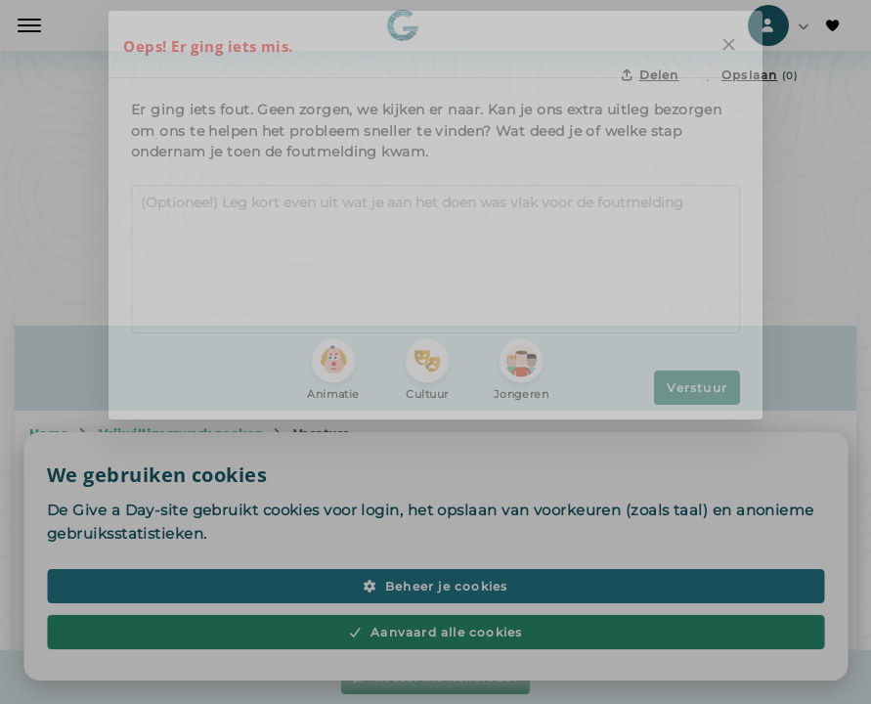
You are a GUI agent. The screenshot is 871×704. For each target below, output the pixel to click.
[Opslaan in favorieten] (750, 75)
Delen (650, 74)
